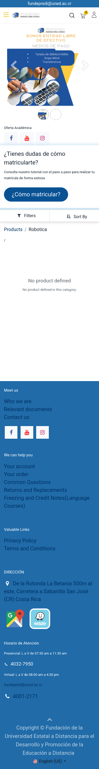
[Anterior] (13, 74)
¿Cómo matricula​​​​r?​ (36, 194)
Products (13, 229)
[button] (75, 216)
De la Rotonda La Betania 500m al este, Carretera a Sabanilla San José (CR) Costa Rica (48, 591)
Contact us (16, 417)
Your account (19, 466)
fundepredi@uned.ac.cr (23, 685)
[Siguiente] (85, 74)
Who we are (17, 401)
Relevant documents (28, 409)
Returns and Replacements (35, 490)
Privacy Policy (20, 540)
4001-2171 (25, 696)
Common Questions (27, 482)
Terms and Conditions (29, 548)
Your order (16, 474)
